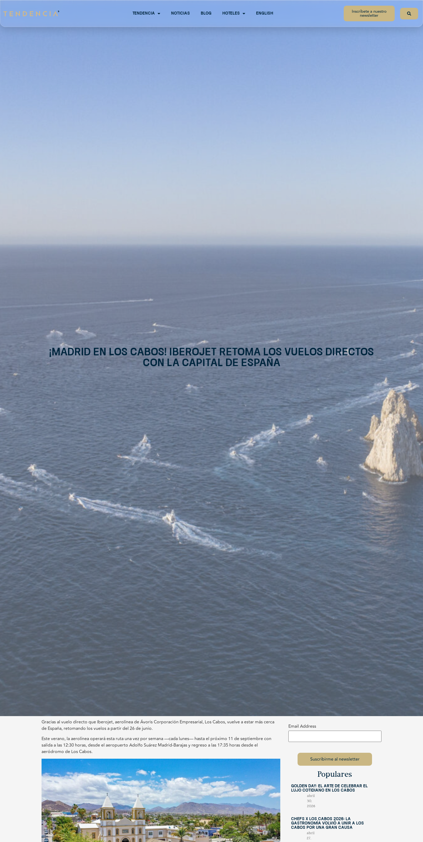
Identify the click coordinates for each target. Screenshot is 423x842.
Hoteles (233, 13)
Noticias (180, 13)
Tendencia (146, 13)
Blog (206, 13)
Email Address (302, 726)
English (264, 13)
